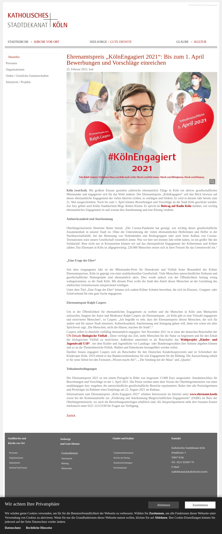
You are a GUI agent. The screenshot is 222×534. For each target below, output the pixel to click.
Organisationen (15, 69)
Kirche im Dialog (122, 458)
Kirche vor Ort (46, 41)
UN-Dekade (87, 335)
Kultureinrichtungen (123, 463)
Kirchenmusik (120, 468)
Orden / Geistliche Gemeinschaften (27, 75)
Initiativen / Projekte (18, 82)
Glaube (182, 41)
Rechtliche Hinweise (39, 527)
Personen (11, 63)
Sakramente (14, 463)
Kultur (200, 41)
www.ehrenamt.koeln (203, 394)
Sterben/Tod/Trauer (18, 468)
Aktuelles (14, 57)
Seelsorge (111, 41)
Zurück (71, 415)
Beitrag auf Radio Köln (176, 206)
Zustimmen (202, 504)
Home (191, 5)
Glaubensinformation (123, 453)
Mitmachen (66, 468)
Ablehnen (166, 504)
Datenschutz (200, 5)
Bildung (65, 463)
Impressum (212, 5)
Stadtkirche (18, 41)
